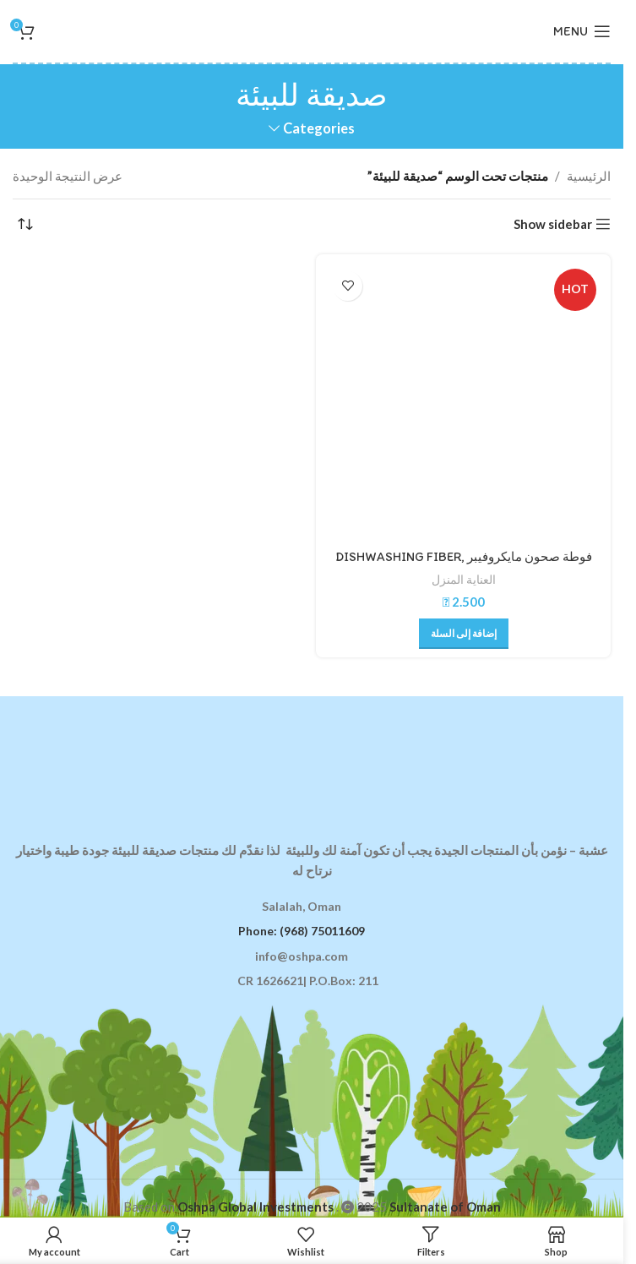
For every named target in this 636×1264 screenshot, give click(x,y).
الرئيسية (589, 175)
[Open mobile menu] (582, 31)
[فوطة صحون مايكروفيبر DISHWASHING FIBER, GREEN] (463, 402)
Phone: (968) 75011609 (301, 930)
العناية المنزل (464, 579)
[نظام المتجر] (25, 224)
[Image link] (311, 757)
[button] (463, 633)
